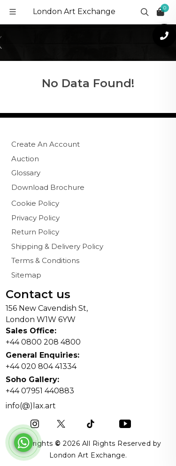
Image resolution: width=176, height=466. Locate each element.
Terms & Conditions (45, 260)
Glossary (25, 172)
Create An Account (45, 144)
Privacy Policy (35, 217)
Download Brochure (47, 187)
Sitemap (26, 275)
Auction (25, 158)
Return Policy (35, 231)
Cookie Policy (35, 203)
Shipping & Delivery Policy (57, 246)
